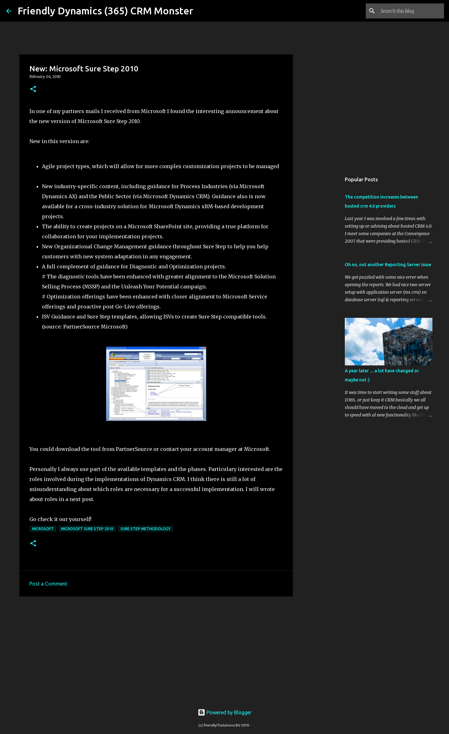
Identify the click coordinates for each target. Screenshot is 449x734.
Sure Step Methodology (145, 529)
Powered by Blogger (225, 712)
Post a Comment (48, 584)
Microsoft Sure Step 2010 (87, 529)
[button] (33, 89)
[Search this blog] (411, 10)
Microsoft (43, 529)
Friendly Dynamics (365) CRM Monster (105, 10)
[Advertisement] (156, 650)
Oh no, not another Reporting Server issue (388, 264)
